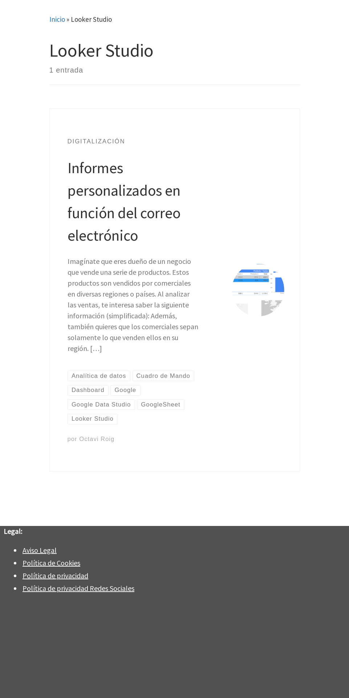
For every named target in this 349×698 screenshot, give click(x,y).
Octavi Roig (96, 439)
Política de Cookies (51, 562)
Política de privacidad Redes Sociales (78, 588)
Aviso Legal (40, 550)
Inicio (57, 19)
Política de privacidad (55, 575)
